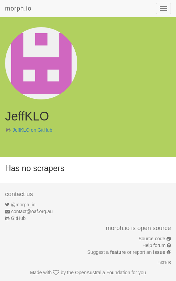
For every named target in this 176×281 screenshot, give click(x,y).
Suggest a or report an (127, 252)
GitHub (18, 218)
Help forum (153, 245)
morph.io (18, 8)
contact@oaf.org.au (32, 211)
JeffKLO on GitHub (32, 130)
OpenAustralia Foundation (102, 272)
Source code (152, 238)
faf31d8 (164, 262)
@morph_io (23, 204)
